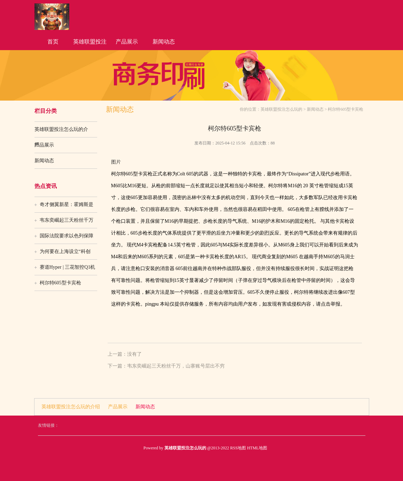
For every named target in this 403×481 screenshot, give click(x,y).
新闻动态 (164, 42)
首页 (53, 42)
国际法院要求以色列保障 (66, 235)
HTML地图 (257, 447)
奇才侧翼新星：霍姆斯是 (66, 204)
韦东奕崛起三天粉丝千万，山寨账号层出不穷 (176, 366)
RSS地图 (238, 447)
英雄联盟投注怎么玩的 (281, 109)
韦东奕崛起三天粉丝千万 (66, 220)
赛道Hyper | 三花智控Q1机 (67, 267)
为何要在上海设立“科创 (65, 251)
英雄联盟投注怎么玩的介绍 (90, 44)
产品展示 (127, 42)
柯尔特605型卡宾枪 (60, 282)
